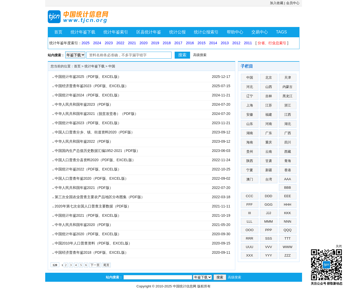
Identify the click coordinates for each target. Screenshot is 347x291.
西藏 (287, 151)
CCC (249, 196)
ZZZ (287, 255)
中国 (111, 66)
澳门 (249, 179)
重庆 (268, 142)
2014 (213, 43)
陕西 (249, 161)
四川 (287, 142)
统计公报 (177, 32)
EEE (287, 196)
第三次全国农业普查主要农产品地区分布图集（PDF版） (100, 197)
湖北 (287, 124)
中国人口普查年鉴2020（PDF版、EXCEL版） (91, 178)
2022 (120, 43)
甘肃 (268, 161)
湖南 (249, 133)
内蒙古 (288, 87)
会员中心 (292, 3)
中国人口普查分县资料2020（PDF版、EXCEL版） (95, 160)
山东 (249, 124)
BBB (287, 187)
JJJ (268, 213)
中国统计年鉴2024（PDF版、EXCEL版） (88, 95)
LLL (249, 221)
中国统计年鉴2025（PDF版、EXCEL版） (88, 77)
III (249, 213)
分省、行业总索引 (272, 43)
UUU (249, 247)
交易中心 (259, 32)
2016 (190, 43)
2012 (236, 43)
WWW (288, 247)
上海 (249, 105)
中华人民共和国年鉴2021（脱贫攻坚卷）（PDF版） (96, 114)
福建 (268, 114)
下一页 (95, 265)
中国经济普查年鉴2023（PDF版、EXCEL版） (91, 86)
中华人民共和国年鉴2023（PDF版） (84, 104)
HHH (287, 204)
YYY (268, 255)
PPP (268, 230)
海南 (249, 142)
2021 (132, 43)
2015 (201, 43)
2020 (143, 43)
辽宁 (249, 96)
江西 (287, 114)
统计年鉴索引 (116, 32)
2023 (109, 43)
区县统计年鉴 (148, 32)
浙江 (287, 105)
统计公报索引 (206, 32)
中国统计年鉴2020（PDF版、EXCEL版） (88, 234)
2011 (248, 43)
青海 (287, 161)
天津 (287, 77)
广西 (287, 133)
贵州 (249, 151)
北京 (268, 77)
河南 (268, 124)
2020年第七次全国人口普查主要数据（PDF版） (93, 206)
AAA (287, 179)
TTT (287, 238)
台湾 (268, 179)
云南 (268, 151)
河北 (249, 87)
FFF (249, 204)
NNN (287, 221)
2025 (86, 43)
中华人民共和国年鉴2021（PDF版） (84, 188)
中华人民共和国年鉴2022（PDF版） (84, 141)
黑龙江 (288, 96)
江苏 (268, 105)
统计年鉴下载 (83, 32)
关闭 (339, 246)
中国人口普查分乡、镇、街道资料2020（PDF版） (95, 132)
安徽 (249, 114)
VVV (268, 247)
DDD (268, 196)
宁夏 (249, 170)
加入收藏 (276, 3)
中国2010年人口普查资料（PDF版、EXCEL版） (93, 243)
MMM (268, 221)
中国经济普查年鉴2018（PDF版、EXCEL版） (91, 252)
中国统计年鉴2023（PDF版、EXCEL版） (88, 123)
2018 (167, 43)
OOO (250, 230)
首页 (58, 32)
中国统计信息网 (184, 286)
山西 (268, 87)
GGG (269, 204)
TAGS (281, 32)
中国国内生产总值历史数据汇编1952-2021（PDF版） (97, 151)
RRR (249, 238)
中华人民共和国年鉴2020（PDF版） (84, 225)
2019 (155, 43)
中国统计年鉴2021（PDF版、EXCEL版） (88, 215)
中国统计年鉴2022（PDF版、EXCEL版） (88, 169)
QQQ (288, 230)
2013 (225, 43)
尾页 (106, 265)
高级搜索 (200, 55)
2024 (97, 43)
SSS (268, 238)
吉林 (268, 96)
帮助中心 (235, 32)
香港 (287, 170)
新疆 (268, 170)
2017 (178, 43)
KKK (287, 213)
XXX (249, 255)
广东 (268, 133)
